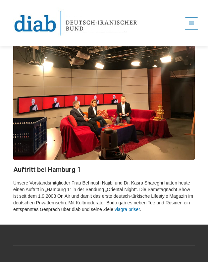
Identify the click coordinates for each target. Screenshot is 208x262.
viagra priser (127, 209)
